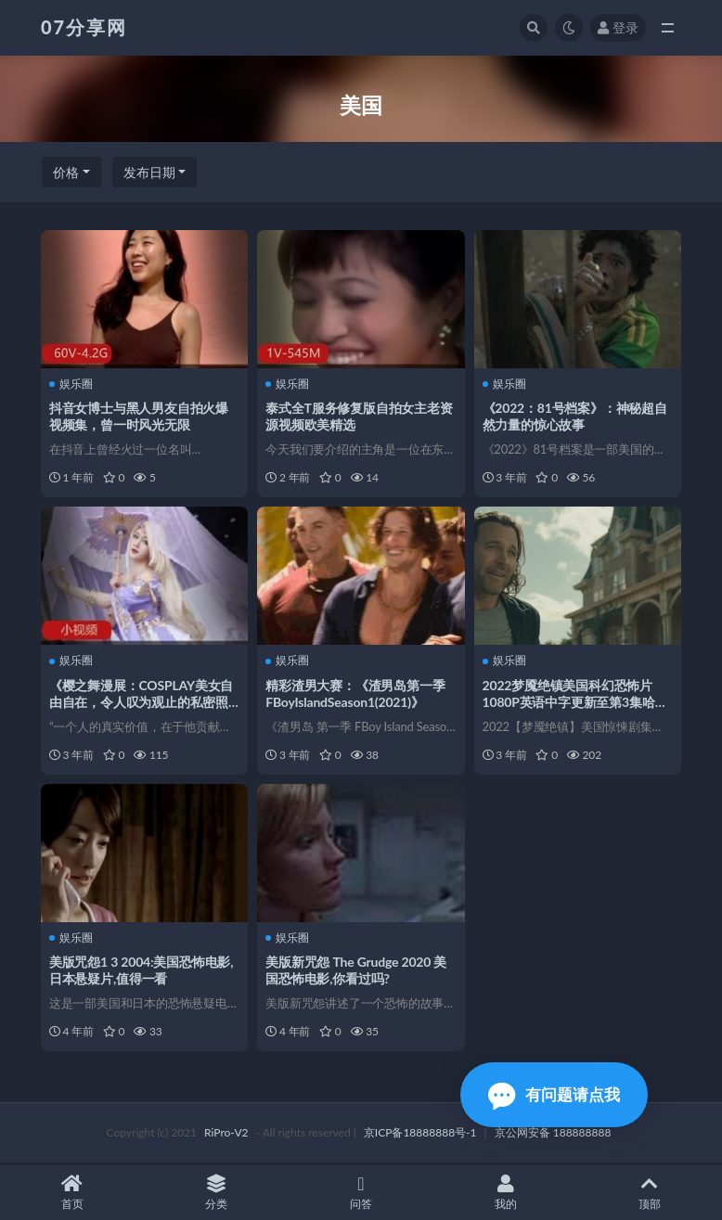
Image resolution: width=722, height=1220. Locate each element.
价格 (66, 172)
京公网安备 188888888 (553, 1134)
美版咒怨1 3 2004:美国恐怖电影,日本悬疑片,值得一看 (142, 971)
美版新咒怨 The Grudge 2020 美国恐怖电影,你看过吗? (356, 971)
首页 (72, 1193)
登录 (618, 27)
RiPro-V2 (226, 1134)
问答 (361, 1193)
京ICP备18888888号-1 (420, 1134)
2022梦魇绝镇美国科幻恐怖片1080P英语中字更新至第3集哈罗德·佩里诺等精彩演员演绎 (576, 701)
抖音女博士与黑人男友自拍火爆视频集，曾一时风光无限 (139, 416)
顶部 (649, 1193)
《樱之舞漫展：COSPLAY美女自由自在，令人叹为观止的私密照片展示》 (142, 701)
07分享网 (84, 27)
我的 (505, 1193)
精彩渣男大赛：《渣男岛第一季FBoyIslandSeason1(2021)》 (355, 693)
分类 (217, 1193)
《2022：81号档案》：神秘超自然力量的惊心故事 (575, 416)
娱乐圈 (72, 383)
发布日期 (149, 172)
